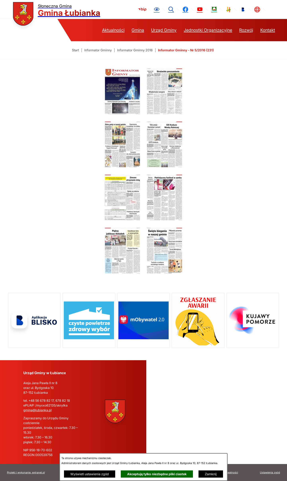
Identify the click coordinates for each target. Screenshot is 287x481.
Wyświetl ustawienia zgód (89, 474)
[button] (123, 115)
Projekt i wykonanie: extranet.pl (26, 472)
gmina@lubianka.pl (37, 410)
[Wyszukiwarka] (171, 9)
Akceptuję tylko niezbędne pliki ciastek (157, 474)
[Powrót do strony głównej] (75, 50)
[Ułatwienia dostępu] (157, 9)
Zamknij (211, 474)
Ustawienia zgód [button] (270, 472)
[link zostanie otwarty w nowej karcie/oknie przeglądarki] (142, 9)
